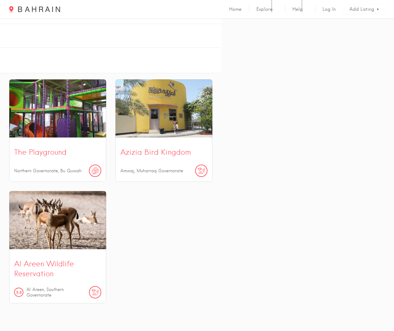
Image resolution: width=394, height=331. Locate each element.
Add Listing (361, 9)
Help (297, 9)
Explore (264, 9)
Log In (329, 9)
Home (235, 9)
